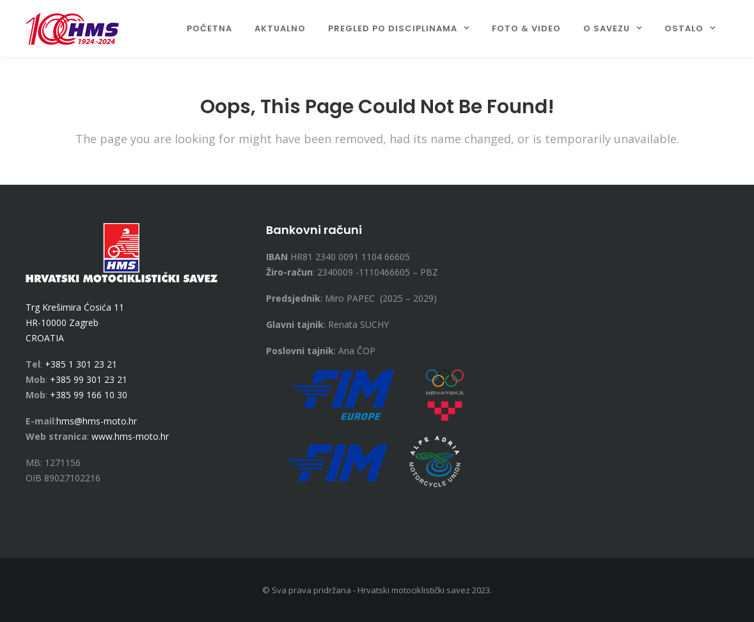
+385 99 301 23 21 (88, 379)
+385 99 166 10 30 (88, 395)
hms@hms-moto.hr (96, 421)
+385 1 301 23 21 (81, 364)
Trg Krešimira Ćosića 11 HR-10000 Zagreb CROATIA (75, 322)
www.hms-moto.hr (130, 436)
